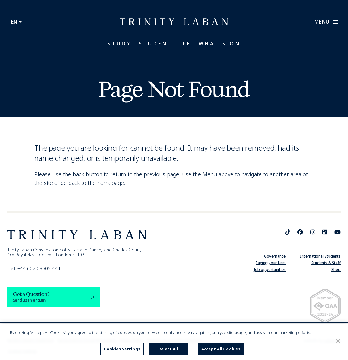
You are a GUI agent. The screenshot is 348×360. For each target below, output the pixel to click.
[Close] (338, 341)
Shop (336, 269)
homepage (110, 182)
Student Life (165, 43)
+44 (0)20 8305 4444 (35, 268)
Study (119, 43)
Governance (275, 256)
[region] (174, 342)
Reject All (168, 349)
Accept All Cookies (220, 349)
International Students (320, 256)
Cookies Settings (122, 349)
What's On (219, 43)
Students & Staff (326, 262)
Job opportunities (270, 269)
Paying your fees (271, 262)
